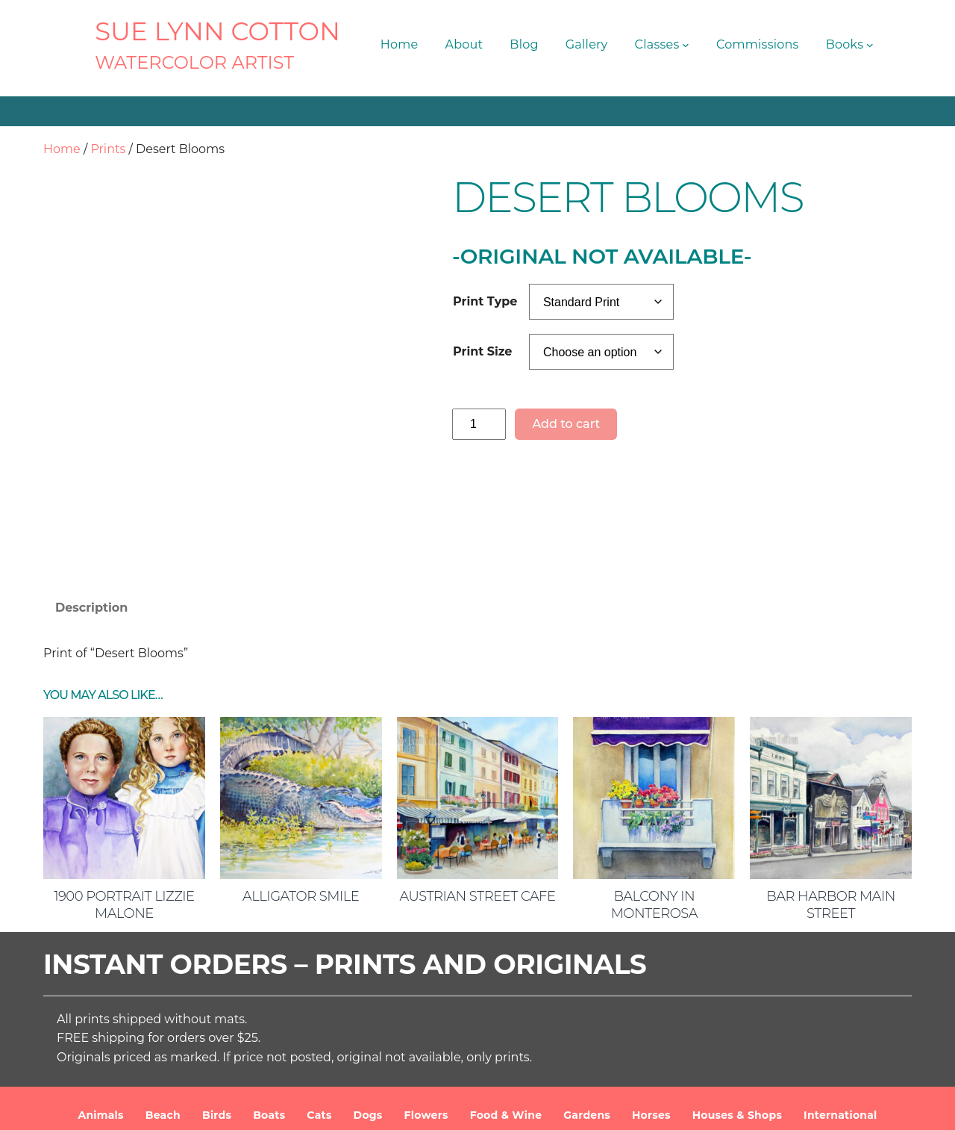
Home (62, 149)
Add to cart (566, 424)
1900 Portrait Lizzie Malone (124, 805)
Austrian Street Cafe (477, 796)
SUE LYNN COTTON (217, 31)
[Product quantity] (479, 424)
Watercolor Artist (194, 62)
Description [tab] (91, 507)
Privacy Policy (736, 1107)
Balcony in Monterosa (654, 805)
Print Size (482, 351)
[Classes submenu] (685, 45)
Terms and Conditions (629, 1107)
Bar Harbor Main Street (830, 805)
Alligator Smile (300, 796)
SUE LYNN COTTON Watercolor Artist (335, 1107)
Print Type (485, 301)
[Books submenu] (870, 45)
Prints (107, 149)
